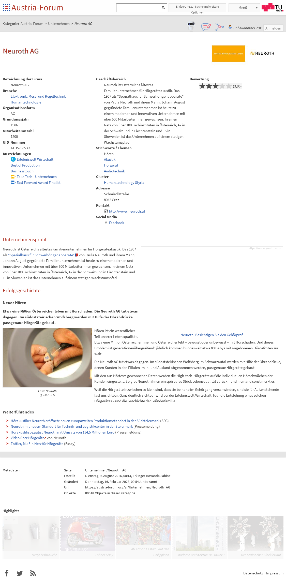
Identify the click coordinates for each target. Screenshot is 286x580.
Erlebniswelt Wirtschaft (35, 159)
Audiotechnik (114, 171)
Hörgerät (111, 165)
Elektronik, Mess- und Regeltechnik (38, 96)
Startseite (7, 7)
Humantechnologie (26, 102)
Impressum (274, 573)
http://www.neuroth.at (127, 211)
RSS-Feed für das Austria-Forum (33, 573)
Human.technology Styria (124, 182)
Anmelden (273, 28)
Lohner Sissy (104, 555)
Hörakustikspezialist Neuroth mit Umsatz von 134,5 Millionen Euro (62, 432)
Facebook (116, 222)
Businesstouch (22, 171)
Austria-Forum (37, 7)
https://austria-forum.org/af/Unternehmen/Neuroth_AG (127, 487)
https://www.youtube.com (265, 248)
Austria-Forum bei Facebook (7, 573)
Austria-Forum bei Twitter (20, 573)
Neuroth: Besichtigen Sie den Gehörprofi (212, 334)
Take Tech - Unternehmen (37, 176)
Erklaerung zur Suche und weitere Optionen (197, 8)
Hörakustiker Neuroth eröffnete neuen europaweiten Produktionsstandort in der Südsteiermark (85, 420)
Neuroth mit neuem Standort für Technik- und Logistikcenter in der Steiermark (72, 426)
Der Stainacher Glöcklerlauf (261, 555)
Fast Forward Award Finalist (39, 182)
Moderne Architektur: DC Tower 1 (201, 555)
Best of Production (25, 165)
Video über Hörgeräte (27, 437)
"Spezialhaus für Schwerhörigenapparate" (41, 254)
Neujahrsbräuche (44, 555)
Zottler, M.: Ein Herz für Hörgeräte (37, 443)
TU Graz (272, 7)
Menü (242, 7)
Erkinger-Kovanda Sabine (152, 475)
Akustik (109, 159)
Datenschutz (253, 573)
